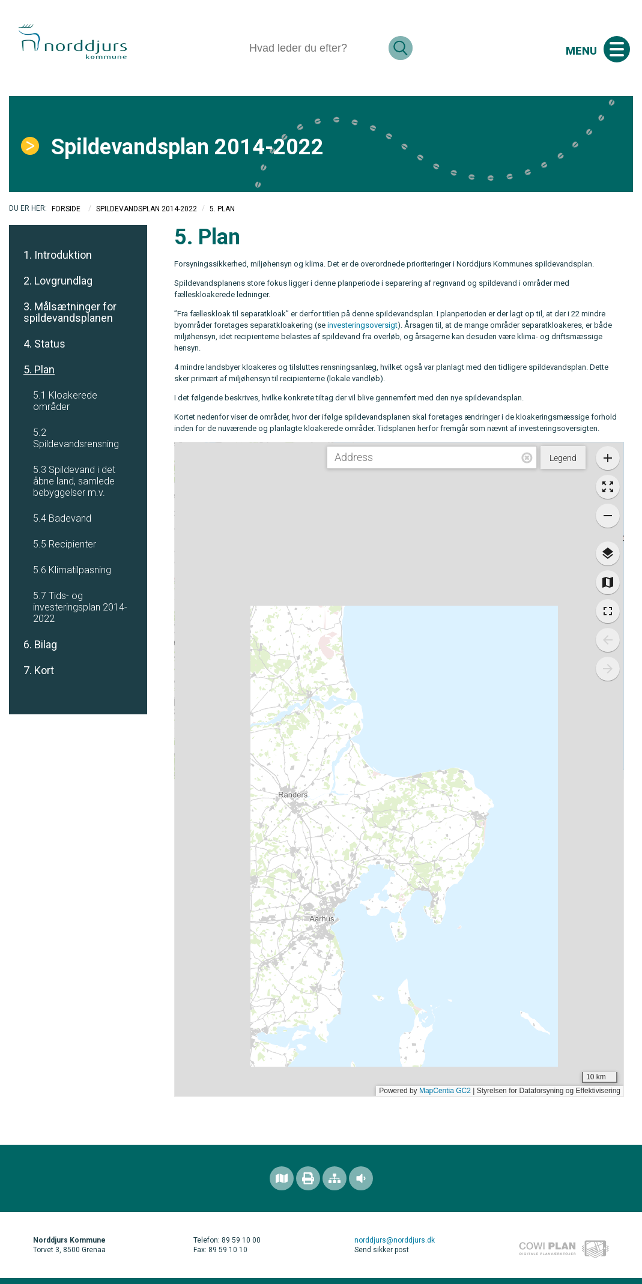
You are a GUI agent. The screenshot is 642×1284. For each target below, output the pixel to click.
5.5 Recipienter (64, 544)
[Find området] (282, 1178)
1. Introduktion (57, 255)
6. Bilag (40, 644)
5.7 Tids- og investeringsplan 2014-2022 (80, 607)
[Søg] (314, 48)
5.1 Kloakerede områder (65, 401)
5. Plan (39, 369)
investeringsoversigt (362, 325)
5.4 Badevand (62, 518)
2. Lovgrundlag (57, 280)
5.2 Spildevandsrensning (76, 438)
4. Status (44, 343)
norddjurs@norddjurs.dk (394, 1240)
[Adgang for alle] (361, 1178)
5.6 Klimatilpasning (72, 570)
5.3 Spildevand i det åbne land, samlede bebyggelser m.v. (74, 481)
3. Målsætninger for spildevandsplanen (70, 312)
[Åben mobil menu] (617, 49)
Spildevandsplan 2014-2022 (146, 209)
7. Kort (38, 670)
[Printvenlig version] (308, 1178)
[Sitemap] (335, 1178)
